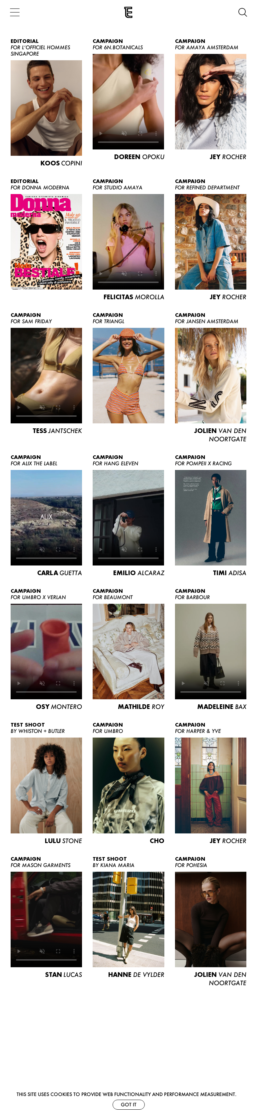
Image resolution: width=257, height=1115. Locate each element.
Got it (128, 1104)
